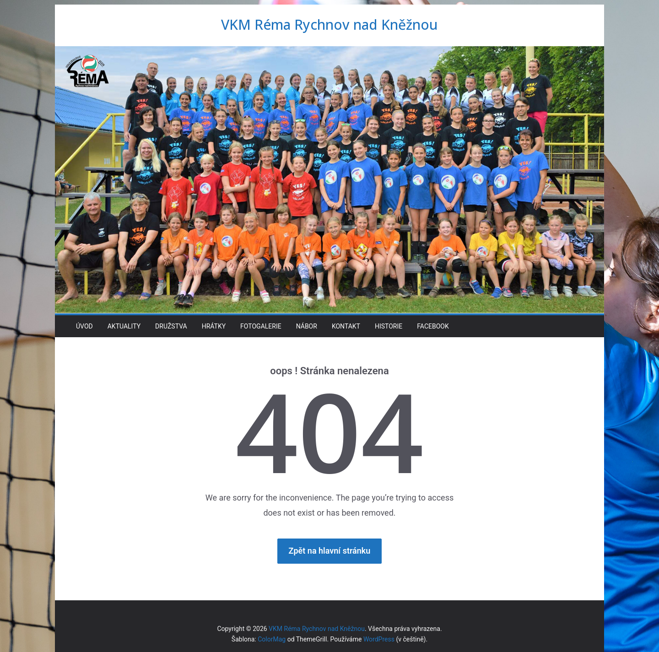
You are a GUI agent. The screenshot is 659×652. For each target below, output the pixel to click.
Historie (388, 326)
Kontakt (346, 326)
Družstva (171, 326)
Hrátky (214, 326)
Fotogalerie (260, 326)
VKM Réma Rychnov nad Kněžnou (329, 24)
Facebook (432, 326)
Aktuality (124, 326)
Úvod (84, 326)
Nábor (306, 326)
